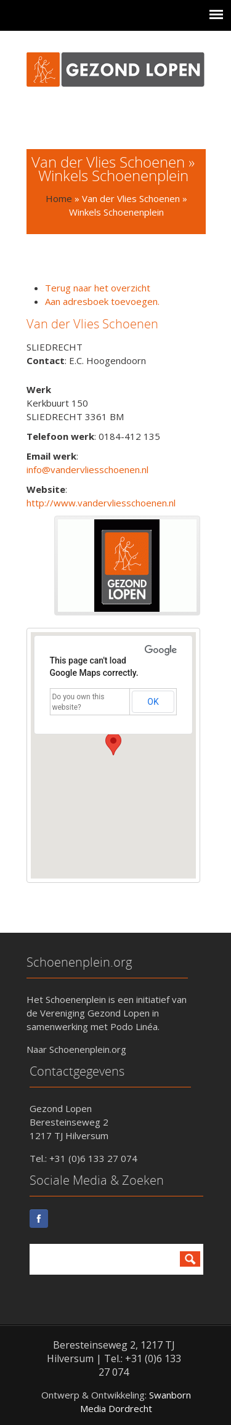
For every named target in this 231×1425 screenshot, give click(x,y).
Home (59, 198)
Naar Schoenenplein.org (76, 1049)
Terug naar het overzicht (97, 288)
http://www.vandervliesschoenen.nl (101, 503)
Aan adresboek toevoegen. (102, 301)
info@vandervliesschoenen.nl (87, 469)
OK (152, 702)
